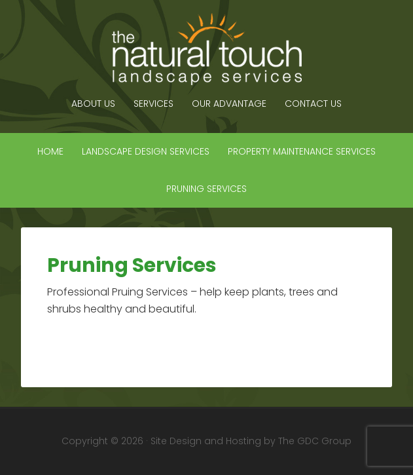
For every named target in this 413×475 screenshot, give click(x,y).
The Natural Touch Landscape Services (207, 49)
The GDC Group (314, 440)
